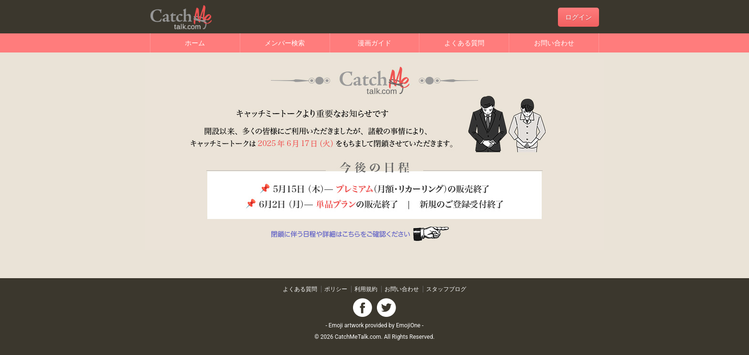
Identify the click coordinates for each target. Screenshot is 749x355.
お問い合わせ (554, 43)
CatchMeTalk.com (358, 337)
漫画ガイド (374, 43)
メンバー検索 (285, 43)
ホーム (195, 43)
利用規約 (365, 289)
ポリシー (335, 289)
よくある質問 (464, 43)
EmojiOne (408, 325)
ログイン (578, 17)
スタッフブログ (446, 289)
